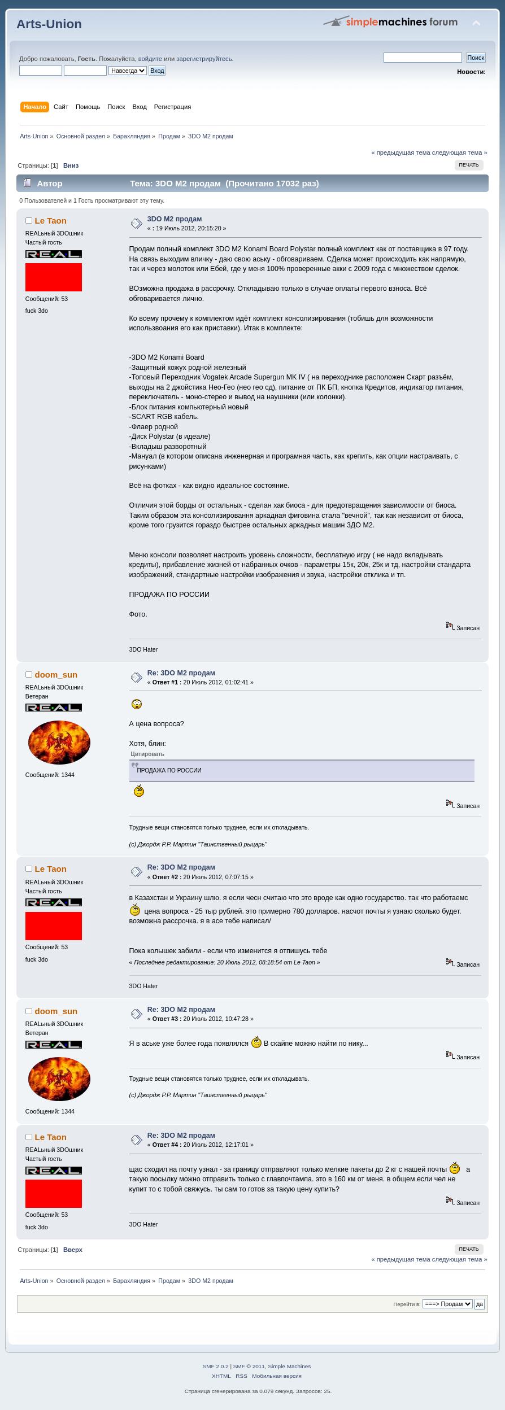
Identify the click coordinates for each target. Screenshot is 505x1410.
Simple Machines (289, 1366)
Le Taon (51, 220)
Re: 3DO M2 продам (181, 673)
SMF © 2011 (249, 1366)
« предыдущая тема (400, 152)
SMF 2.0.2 (216, 1366)
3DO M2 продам (174, 219)
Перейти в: (407, 1304)
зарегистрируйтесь (204, 58)
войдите (150, 58)
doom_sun (56, 674)
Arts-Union (49, 24)
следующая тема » (459, 152)
